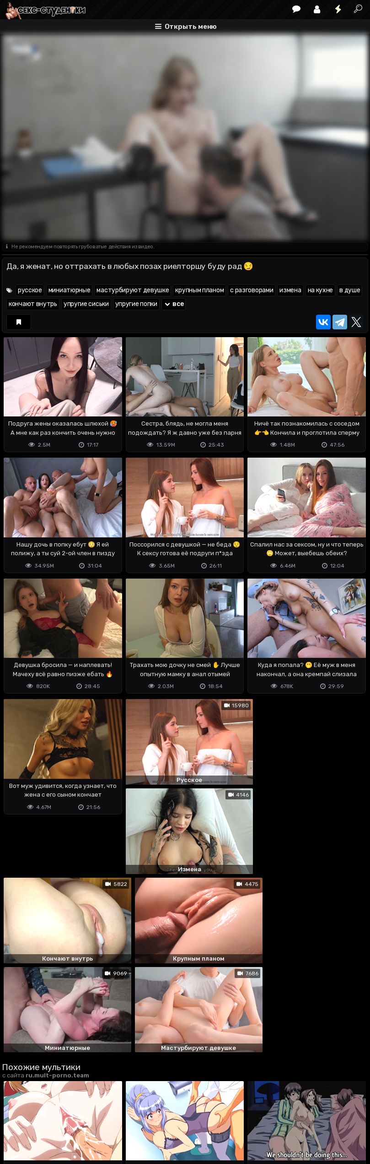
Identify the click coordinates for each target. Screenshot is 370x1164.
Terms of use (49, 1120)
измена (290, 290)
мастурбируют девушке (133, 290)
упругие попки (136, 304)
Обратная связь (97, 1120)
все (174, 304)
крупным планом (199, 290)
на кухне (320, 290)
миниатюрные (69, 290)
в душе (349, 290)
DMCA (16, 1120)
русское (30, 290)
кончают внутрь (33, 304)
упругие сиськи (86, 304)
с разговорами (251, 290)
